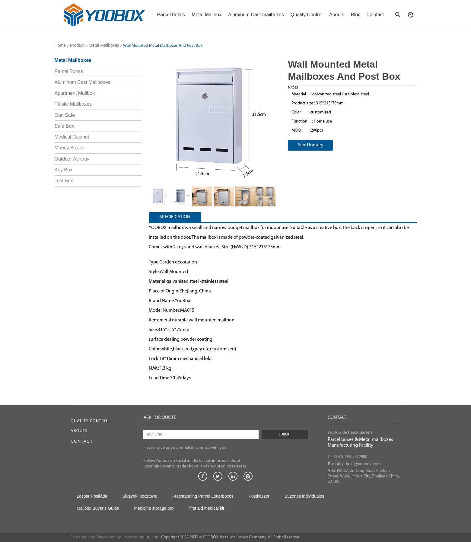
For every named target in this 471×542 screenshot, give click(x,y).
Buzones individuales (304, 496)
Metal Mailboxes (104, 45)
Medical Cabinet (72, 136)
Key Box (64, 169)
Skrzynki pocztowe (139, 496)
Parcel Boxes (69, 71)
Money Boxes (69, 147)
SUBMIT (285, 434)
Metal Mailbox (206, 14)
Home (60, 45)
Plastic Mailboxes (73, 104)
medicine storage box (154, 508)
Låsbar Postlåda (92, 496)
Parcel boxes (171, 14)
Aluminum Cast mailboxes (256, 14)
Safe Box (64, 126)
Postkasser (259, 496)
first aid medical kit (206, 508)
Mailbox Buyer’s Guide (98, 508)
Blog (356, 14)
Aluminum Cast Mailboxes (82, 82)
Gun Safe (65, 115)
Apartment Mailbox (75, 93)
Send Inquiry (310, 145)
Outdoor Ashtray (72, 158)
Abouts (336, 14)
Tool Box (64, 180)
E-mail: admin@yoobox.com (354, 463)
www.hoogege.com (141, 536)
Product (77, 45)
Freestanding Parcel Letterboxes (202, 496)
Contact (375, 14)
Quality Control (307, 14)
